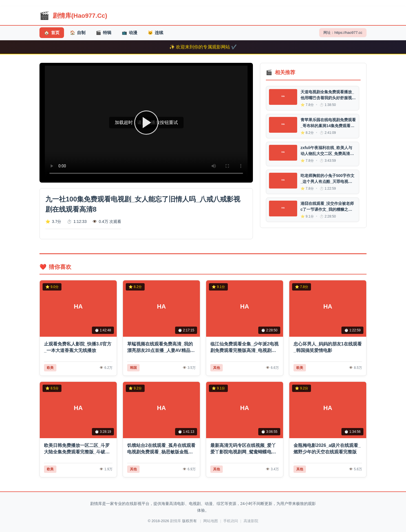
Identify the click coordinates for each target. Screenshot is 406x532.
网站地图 (210, 521)
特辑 (103, 33)
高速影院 (251, 521)
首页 (51, 33)
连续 (155, 33)
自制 (77, 33)
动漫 (129, 33)
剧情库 (175, 521)
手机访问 (230, 521)
